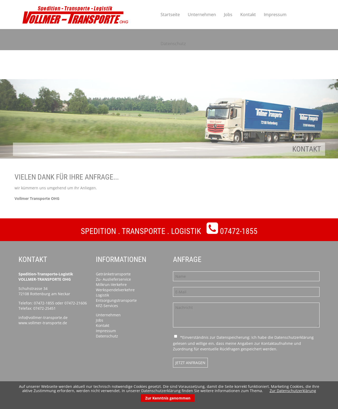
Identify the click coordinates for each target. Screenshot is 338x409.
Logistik (102, 295)
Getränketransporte (113, 273)
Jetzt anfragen (190, 362)
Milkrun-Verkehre (111, 284)
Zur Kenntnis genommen (167, 398)
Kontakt (248, 14)
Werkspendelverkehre (115, 289)
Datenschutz (173, 43)
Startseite (170, 14)
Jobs (228, 14)
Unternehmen (202, 14)
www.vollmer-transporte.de (42, 322)
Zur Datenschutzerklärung (293, 390)
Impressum (275, 14)
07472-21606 (75, 302)
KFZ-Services (107, 305)
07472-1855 (238, 231)
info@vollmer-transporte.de (43, 317)
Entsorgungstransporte (116, 300)
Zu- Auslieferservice (113, 279)
